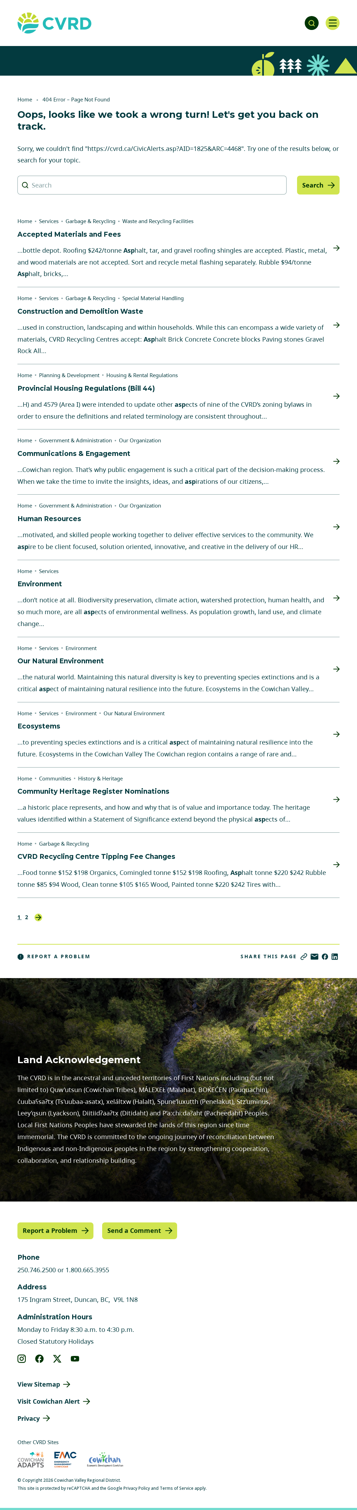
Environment (81, 648)
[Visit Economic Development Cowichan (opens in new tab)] (105, 1459)
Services (49, 221)
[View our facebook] (39, 1359)
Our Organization (140, 440)
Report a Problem (54, 956)
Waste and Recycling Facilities (157, 221)
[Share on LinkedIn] (335, 957)
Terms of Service (176, 1488)
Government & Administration (75, 440)
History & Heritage (100, 778)
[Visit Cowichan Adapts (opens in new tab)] (30, 1459)
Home (24, 99)
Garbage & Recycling (90, 221)
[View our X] (57, 1359)
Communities (55, 778)
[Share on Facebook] (325, 957)
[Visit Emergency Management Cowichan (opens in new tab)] (65, 1459)
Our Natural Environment (134, 713)
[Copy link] (304, 957)
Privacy (28, 1418)
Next (38, 917)
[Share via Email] (314, 956)
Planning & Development (69, 375)
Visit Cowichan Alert (48, 1401)
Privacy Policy (136, 1488)
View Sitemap (38, 1384)
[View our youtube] (75, 1359)
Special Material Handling (153, 298)
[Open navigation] (333, 23)
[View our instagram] (21, 1359)
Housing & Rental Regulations (142, 375)
